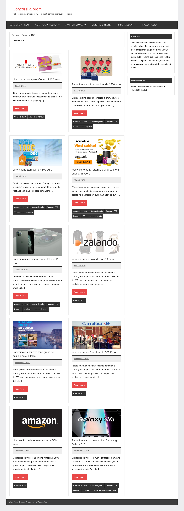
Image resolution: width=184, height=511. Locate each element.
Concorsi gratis (97, 126)
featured (76, 221)
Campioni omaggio (75, 25)
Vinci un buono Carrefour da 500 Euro (95, 357)
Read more (20, 112)
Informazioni (127, 25)
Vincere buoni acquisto (83, 131)
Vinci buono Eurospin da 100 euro (34, 174)
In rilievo (28, 314)
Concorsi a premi (32, 8)
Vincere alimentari (37, 121)
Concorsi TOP (20, 121)
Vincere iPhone (41, 314)
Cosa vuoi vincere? (47, 25)
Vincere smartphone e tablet (106, 497)
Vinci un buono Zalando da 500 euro (94, 263)
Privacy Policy (149, 25)
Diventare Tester (102, 25)
